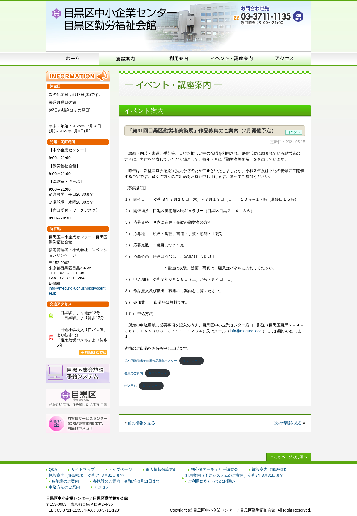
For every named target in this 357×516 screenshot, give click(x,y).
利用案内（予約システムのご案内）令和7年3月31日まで (234, 475)
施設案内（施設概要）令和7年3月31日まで (86, 475)
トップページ (120, 469)
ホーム (72, 59)
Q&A (53, 469)
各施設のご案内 (65, 481)
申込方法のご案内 (178, 59)
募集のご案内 (133, 373)
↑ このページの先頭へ (288, 457)
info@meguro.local (246, 331)
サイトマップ (83, 469)
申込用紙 (130, 385)
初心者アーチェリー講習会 (214, 469)
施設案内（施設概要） (125, 59)
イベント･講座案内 (231, 59)
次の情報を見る (288, 423)
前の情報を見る (141, 423)
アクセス (284, 59)
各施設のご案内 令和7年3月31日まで (126, 481)
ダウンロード (191, 360)
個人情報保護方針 (161, 469)
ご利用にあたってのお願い (211, 481)
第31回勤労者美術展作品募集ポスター (150, 360)
